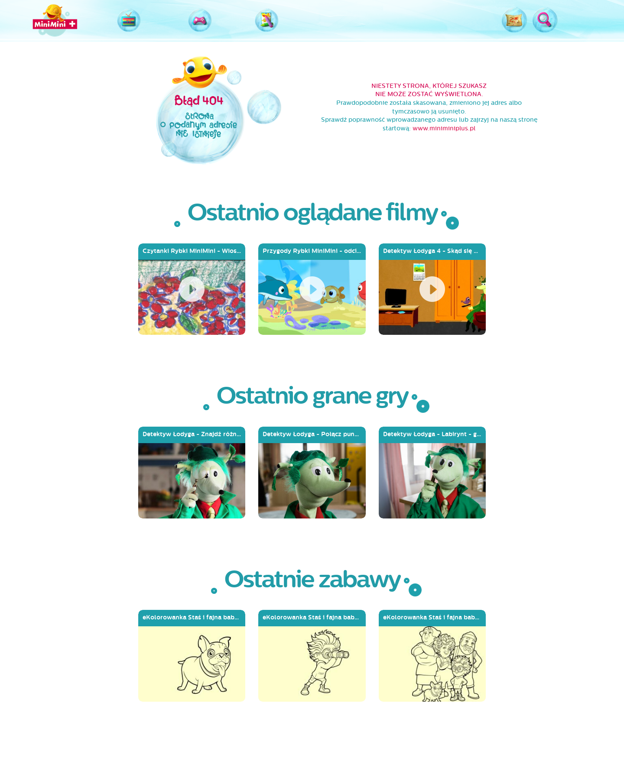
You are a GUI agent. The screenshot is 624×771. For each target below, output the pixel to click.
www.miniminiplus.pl (444, 128)
